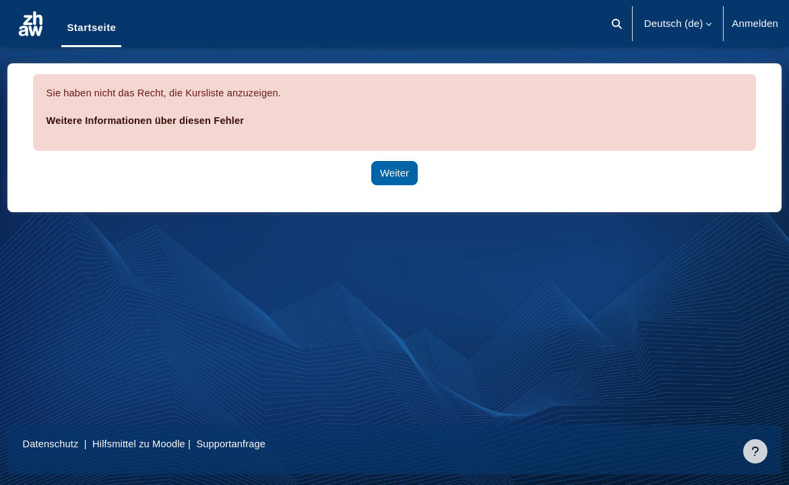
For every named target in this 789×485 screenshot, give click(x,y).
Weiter (394, 173)
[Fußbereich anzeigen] (755, 451)
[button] (616, 23)
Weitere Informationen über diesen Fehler (172, 120)
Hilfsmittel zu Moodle (166, 443)
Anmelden (755, 23)
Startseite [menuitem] (91, 27)
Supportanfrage (261, 443)
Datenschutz (76, 443)
